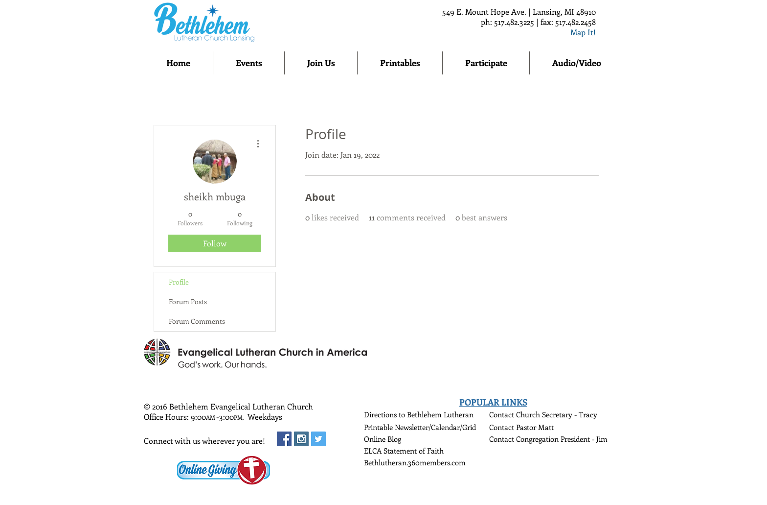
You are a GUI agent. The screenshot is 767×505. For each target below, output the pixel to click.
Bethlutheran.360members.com (415, 462)
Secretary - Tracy (569, 414)
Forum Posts (188, 301)
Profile (179, 282)
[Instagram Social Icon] (301, 439)
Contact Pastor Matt (521, 427)
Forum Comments (197, 321)
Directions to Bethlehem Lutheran (419, 414)
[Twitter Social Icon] (318, 439)
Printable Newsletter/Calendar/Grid (420, 427)
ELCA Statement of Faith (404, 451)
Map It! (583, 32)
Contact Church (515, 414)
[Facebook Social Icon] (284, 439)
